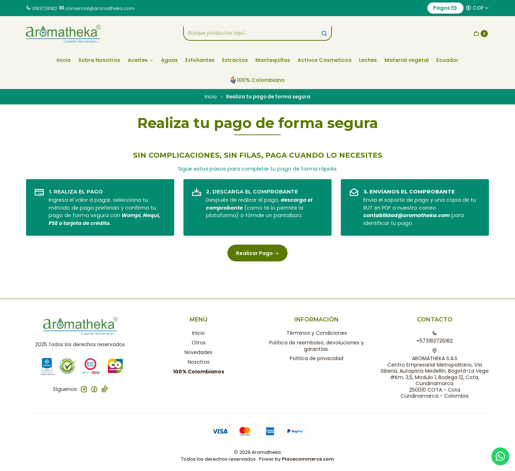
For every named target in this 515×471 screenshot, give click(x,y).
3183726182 (44, 8)
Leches (368, 60)
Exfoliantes (200, 60)
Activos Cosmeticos (325, 60)
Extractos (235, 60)
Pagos (445, 7)
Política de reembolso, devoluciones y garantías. (316, 346)
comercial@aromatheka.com (99, 8)
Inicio (64, 60)
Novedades (198, 352)
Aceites (140, 60)
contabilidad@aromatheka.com (406, 215)
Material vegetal (406, 60)
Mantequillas (272, 60)
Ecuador (447, 60)
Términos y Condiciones (316, 333)
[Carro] (480, 33)
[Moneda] (477, 8)
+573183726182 (434, 337)
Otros (199, 342)
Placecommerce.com (308, 459)
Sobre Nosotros (99, 60)
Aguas (169, 60)
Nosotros (199, 361)
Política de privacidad (316, 358)
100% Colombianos (198, 371)
